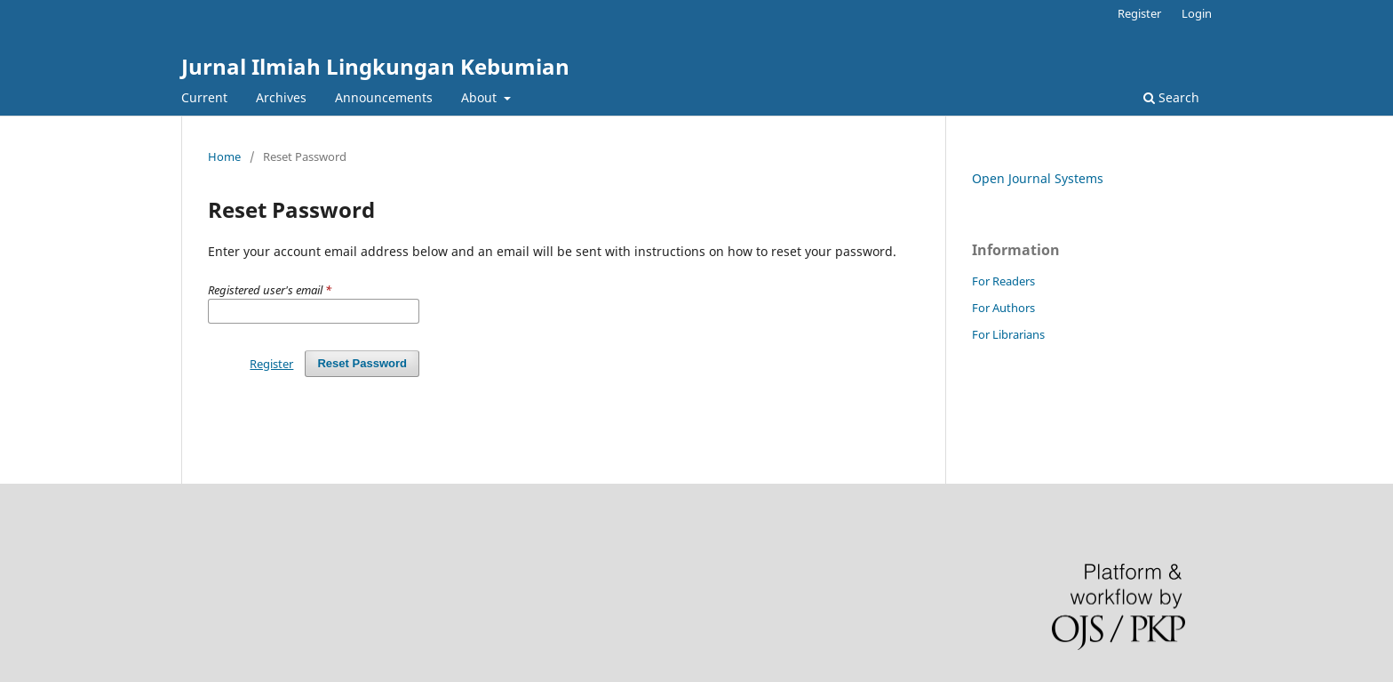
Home (224, 156)
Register (1139, 13)
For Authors (1003, 308)
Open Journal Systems (1037, 178)
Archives (281, 97)
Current (204, 97)
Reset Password (362, 363)
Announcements (384, 97)
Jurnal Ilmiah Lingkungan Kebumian (375, 66)
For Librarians (1008, 334)
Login (1197, 13)
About (480, 97)
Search (1171, 97)
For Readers (1003, 281)
